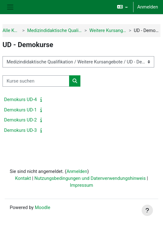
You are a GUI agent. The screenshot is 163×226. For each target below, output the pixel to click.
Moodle (42, 207)
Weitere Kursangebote (108, 30)
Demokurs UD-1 (20, 110)
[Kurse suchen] (36, 81)
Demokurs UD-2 (20, 120)
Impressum (81, 185)
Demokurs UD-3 (20, 130)
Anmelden (147, 7)
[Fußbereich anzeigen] (147, 210)
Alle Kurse (11, 30)
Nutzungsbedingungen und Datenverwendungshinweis (89, 178)
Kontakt (23, 178)
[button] (122, 7)
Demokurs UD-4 (20, 99)
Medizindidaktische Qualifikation (54, 30)
